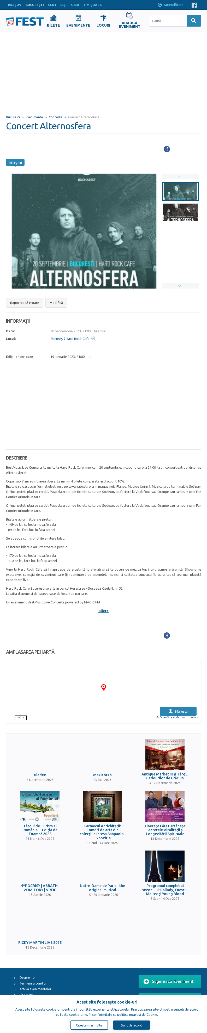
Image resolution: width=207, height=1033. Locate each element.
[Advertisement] (103, 71)
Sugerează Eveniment (169, 982)
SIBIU (75, 5)
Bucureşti (13, 117)
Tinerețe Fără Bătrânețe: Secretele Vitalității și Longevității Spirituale (165, 830)
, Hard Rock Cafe (70, 338)
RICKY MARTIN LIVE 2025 (40, 943)
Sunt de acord (131, 1025)
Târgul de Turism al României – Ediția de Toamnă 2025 (39, 830)
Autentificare (170, 5)
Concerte (55, 117)
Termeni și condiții (33, 983)
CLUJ (52, 5)
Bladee (40, 775)
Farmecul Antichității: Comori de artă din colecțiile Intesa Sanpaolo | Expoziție (103, 832)
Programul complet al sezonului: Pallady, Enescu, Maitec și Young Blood (165, 890)
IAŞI (63, 5)
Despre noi (28, 977)
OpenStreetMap (170, 717)
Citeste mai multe (89, 1025)
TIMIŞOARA (92, 5)
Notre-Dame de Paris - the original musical (102, 888)
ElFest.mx (26, 995)
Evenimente (34, 117)
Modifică (56, 302)
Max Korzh (102, 775)
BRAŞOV (14, 5)
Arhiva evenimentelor (35, 989)
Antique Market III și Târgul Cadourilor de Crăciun (164, 776)
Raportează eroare (24, 302)
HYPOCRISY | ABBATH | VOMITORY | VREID (40, 888)
